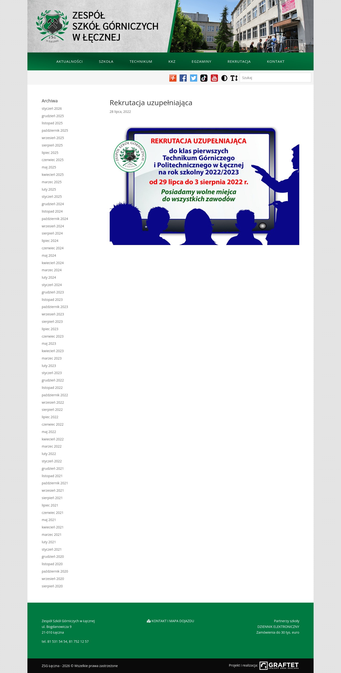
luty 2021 (49, 542)
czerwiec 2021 (52, 512)
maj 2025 (49, 167)
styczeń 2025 (52, 196)
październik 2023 (55, 306)
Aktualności (69, 61)
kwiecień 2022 (53, 439)
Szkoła (106, 61)
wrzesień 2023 (53, 314)
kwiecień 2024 (53, 263)
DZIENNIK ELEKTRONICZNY (278, 626)
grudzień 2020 (53, 556)
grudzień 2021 (53, 468)
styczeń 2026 (52, 108)
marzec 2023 (52, 358)
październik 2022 (55, 395)
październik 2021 (55, 483)
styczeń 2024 (52, 284)
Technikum (140, 61)
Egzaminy (202, 61)
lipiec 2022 (50, 417)
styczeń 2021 (52, 549)
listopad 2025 (52, 123)
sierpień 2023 (52, 321)
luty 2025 (49, 189)
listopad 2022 (52, 387)
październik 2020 (55, 571)
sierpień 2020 (52, 586)
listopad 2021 (52, 476)
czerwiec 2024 (52, 248)
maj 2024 (49, 255)
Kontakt (276, 61)
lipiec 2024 (50, 240)
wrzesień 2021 (53, 490)
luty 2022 (49, 453)
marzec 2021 (52, 534)
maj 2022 (49, 431)
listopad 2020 (52, 564)
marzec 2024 (52, 270)
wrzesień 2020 (53, 578)
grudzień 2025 (53, 116)
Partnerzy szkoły (286, 621)
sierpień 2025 (52, 145)
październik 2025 (55, 130)
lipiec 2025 (50, 152)
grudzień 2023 (53, 292)
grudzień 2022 (53, 380)
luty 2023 (49, 365)
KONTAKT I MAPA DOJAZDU (173, 621)
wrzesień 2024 (53, 226)
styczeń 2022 (52, 461)
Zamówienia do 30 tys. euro (277, 632)
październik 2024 (55, 218)
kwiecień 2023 (53, 351)
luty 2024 (49, 277)
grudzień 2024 (53, 204)
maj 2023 (49, 343)
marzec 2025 (52, 182)
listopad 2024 (52, 211)
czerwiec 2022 (52, 424)
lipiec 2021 (50, 505)
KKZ (172, 61)
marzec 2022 (52, 446)
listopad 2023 (52, 299)
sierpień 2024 (52, 233)
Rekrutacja (239, 61)
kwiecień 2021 (53, 527)
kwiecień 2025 (53, 174)
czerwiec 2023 (52, 336)
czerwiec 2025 (52, 159)
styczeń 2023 (52, 372)
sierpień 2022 (52, 409)
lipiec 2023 (50, 329)
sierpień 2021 (52, 498)
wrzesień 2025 (53, 138)
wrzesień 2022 (53, 402)
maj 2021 (49, 519)
